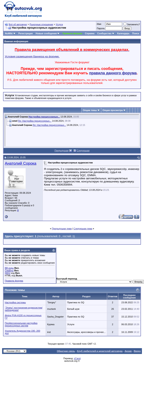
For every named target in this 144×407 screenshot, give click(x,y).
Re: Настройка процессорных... (34, 121)
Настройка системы (15, 302)
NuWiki (9, 33)
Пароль (101, 28)
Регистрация (25, 33)
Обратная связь (66, 351)
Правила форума (72, 33)
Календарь (123, 33)
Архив (128, 351)
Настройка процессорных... (44, 116)
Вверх (137, 351)
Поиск (135, 33)
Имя (99, 24)
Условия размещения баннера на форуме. (32, 56)
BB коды (9, 268)
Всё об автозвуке (18, 24)
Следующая (83, 150)
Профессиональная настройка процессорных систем (21, 324)
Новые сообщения (46, 33)
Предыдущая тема (62, 228)
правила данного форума (113, 73)
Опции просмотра (113, 110)
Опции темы (90, 110)
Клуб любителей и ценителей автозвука (100, 351)
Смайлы (9, 270)
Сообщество (105, 33)
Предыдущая (61, 150)
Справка (89, 33)
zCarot (77, 358)
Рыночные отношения (41, 24)
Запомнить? (132, 24)
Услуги (59, 24)
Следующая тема (83, 228)
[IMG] (7, 273)
